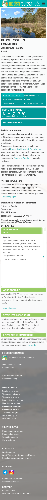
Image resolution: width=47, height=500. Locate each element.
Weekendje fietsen (10, 409)
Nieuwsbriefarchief (10, 482)
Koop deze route (12, 123)
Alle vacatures (8, 440)
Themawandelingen (11, 394)
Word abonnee (8, 452)
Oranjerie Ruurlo (21, 158)
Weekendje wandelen (11, 406)
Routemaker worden (11, 434)
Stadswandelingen (10, 412)
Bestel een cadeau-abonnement (16, 458)
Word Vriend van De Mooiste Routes (18, 455)
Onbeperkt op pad (10, 415)
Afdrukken (8, 103)
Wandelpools (8, 368)
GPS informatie (31, 95)
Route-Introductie (12, 95)
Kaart (27, 99)
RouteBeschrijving (12, 99)
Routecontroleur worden (13, 431)
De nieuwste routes (10, 391)
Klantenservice (8, 491)
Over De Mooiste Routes (13, 365)
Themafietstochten (10, 397)
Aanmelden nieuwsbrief (12, 479)
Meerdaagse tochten (11, 403)
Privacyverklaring (9, 379)
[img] (43, 3)
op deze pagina (9, 197)
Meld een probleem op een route (16, 494)
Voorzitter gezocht (10, 437)
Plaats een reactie (33, 103)
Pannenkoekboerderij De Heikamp (25, 149)
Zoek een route (9, 418)
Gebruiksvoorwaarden (12, 376)
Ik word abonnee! (8, 308)
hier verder (31, 345)
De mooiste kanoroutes (12, 400)
